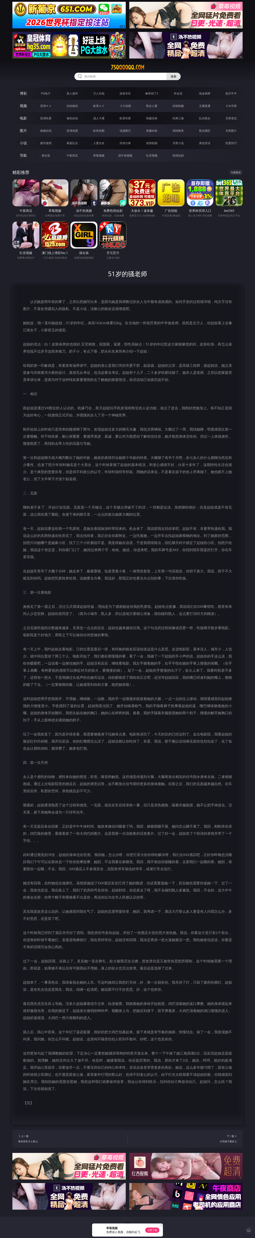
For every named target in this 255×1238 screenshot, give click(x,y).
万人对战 (98, 93)
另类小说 (178, 143)
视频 (23, 105)
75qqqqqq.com (127, 67)
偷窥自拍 (46, 131)
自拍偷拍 (72, 106)
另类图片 (231, 131)
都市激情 (46, 143)
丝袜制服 (178, 106)
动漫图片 (125, 131)
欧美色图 (98, 131)
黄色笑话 (204, 143)
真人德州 (72, 93)
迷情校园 (151, 143)
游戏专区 (125, 93)
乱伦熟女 (204, 118)
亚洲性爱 (46, 118)
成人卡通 (98, 118)
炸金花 (178, 93)
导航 (23, 155)
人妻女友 (98, 143)
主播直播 (204, 106)
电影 (23, 118)
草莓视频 (98, 155)
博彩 (23, 93)
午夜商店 (72, 155)
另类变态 (231, 118)
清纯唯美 (178, 131)
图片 (23, 130)
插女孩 (46, 155)
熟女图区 (204, 131)
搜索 (173, 76)
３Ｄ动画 (125, 106)
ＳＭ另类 (231, 106)
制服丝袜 (151, 118)
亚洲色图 (72, 131)
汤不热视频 (125, 155)
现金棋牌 (204, 93)
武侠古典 (125, 143)
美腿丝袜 (151, 131)
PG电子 (45, 93)
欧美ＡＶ (98, 106)
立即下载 (152, 1230)
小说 (23, 143)
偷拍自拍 (72, 118)
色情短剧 (178, 155)
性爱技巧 (231, 143)
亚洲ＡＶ (46, 106)
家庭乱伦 (72, 143)
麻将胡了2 (151, 93)
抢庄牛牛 (231, 93)
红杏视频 (151, 155)
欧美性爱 (125, 118)
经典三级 (178, 118)
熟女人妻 (151, 106)
